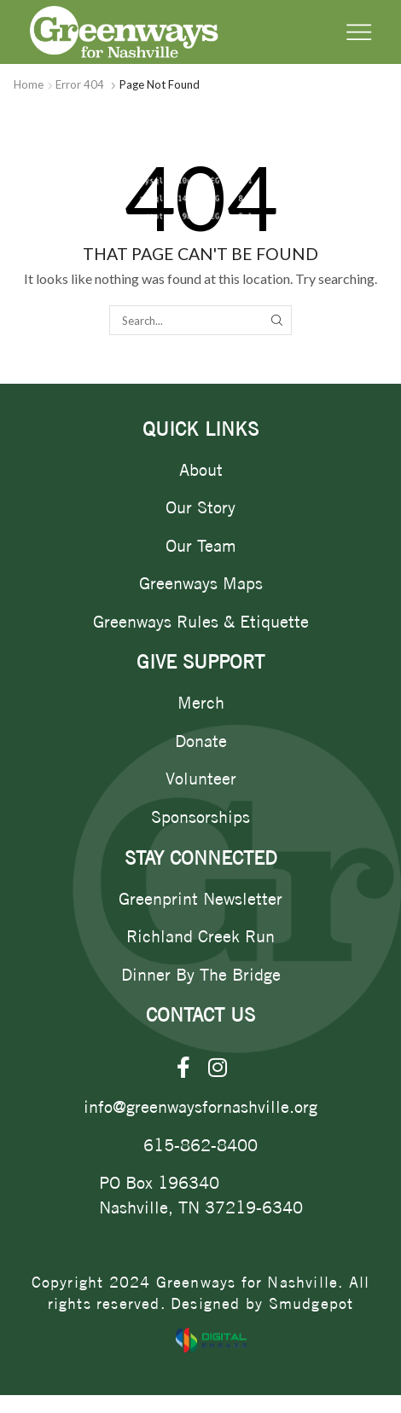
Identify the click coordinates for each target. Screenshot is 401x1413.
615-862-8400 (200, 1145)
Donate (201, 740)
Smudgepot (311, 1303)
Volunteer (201, 778)
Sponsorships (200, 816)
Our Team (201, 545)
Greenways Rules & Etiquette (201, 621)
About (201, 469)
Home (29, 84)
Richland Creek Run (200, 936)
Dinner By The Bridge (201, 974)
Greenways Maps (201, 583)
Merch (200, 702)
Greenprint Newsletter (200, 898)
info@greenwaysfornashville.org (200, 1106)
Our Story (200, 507)
